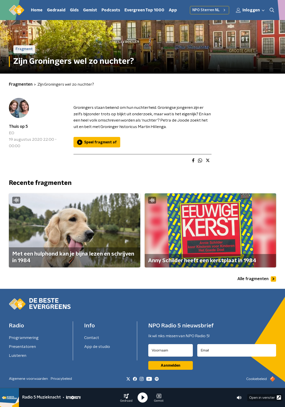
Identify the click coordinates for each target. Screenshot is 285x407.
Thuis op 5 (18, 127)
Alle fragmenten (256, 279)
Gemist (90, 10)
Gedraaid (56, 10)
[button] (126, 397)
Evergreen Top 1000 (144, 10)
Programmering (24, 338)
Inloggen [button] (250, 10)
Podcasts (111, 10)
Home (37, 10)
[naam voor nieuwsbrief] (170, 350)
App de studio (97, 347)
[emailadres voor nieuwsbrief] (236, 350)
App (173, 10)
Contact (91, 338)
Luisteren (17, 356)
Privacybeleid (61, 378)
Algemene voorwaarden (28, 378)
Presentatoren (22, 347)
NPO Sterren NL (209, 10)
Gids (74, 10)
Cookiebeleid (256, 379)
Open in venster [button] (265, 397)
